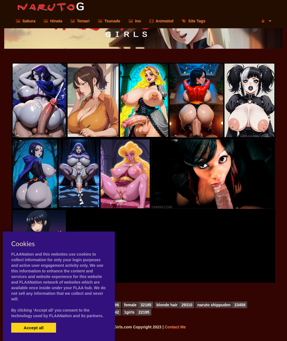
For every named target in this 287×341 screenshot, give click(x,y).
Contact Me (175, 327)
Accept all (34, 327)
